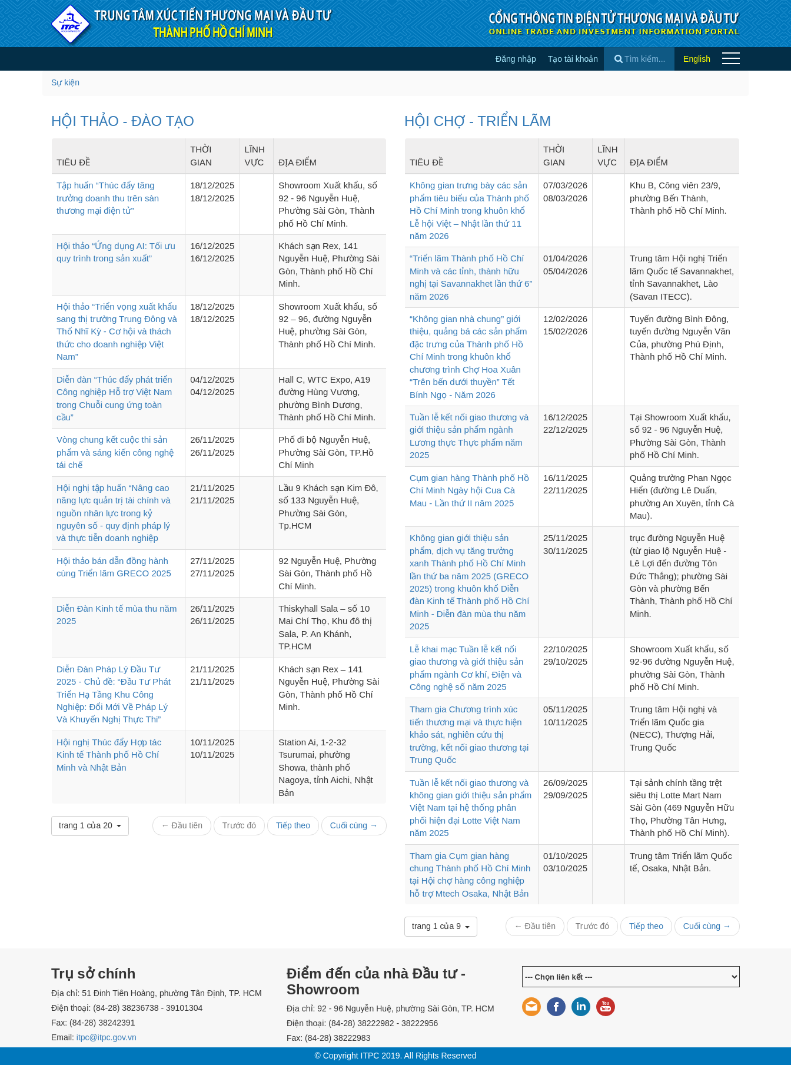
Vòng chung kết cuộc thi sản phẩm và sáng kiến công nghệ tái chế (115, 452)
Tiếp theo (293, 825)
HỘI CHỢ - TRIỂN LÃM (477, 121)
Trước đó (239, 825)
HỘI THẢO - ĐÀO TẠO (122, 121)
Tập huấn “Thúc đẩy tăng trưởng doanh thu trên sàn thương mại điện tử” (107, 197)
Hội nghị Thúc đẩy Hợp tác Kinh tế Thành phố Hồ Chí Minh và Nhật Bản (108, 754)
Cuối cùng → (354, 825)
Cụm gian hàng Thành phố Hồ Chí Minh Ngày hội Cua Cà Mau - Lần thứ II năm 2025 (469, 490)
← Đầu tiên (181, 825)
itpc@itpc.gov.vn (107, 1037)
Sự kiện (65, 82)
